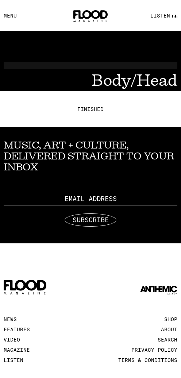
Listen (13, 360)
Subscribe (90, 220)
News (10, 319)
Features (17, 329)
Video (12, 339)
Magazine (17, 350)
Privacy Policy (154, 350)
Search (167, 339)
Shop (170, 319)
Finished (90, 109)
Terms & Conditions (147, 360)
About (169, 329)
